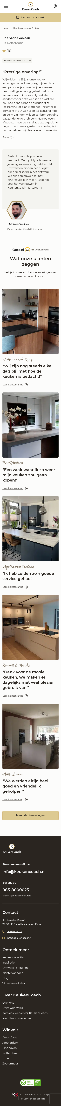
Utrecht (7, 1058)
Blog (5, 978)
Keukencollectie (13, 957)
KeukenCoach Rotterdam (17, 60)
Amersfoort (9, 1037)
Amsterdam (10, 1042)
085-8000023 (15, 889)
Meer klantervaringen (30, 815)
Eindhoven (9, 1047)
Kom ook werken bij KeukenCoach (25, 1013)
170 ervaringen (41, 249)
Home (5, 28)
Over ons (8, 1002)
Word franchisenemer (16, 1018)
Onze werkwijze (12, 1007)
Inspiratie (8, 962)
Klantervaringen (22, 28)
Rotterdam (9, 1053)
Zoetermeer (10, 1063)
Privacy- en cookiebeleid (33, 1099)
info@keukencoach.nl (24, 871)
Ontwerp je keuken (15, 967)
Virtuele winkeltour (14, 983)
